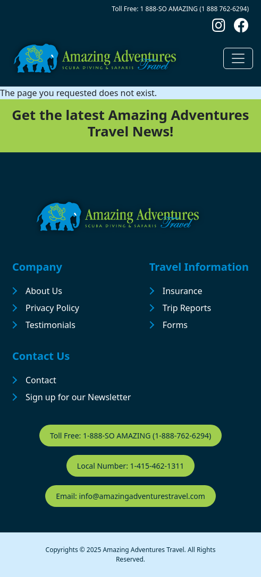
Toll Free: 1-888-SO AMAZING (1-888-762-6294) (130, 435)
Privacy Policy (52, 308)
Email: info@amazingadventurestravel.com (130, 496)
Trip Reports (187, 308)
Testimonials (50, 325)
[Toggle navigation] (238, 58)
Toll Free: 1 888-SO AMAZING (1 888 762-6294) (180, 8)
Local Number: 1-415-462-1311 (130, 466)
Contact (41, 380)
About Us (44, 291)
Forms (175, 325)
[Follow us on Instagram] (219, 28)
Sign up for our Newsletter (78, 397)
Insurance (183, 291)
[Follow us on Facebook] (241, 28)
